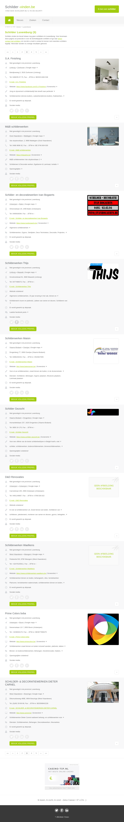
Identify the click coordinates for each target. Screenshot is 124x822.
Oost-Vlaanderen (16, 136)
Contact (45, 20)
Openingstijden (16, 169)
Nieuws (20, 20)
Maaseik (20, 272)
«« (8, 52)
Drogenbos (27, 418)
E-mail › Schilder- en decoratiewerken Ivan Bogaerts (29, 218)
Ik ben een (107, 9)
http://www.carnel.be (23, 713)
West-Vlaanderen (16, 554)
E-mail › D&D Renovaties (19, 500)
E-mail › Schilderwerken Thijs (20, 286)
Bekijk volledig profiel (23, 117)
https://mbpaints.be (23, 155)
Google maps (32, 68)
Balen (21, 204)
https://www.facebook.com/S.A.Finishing (31, 87)
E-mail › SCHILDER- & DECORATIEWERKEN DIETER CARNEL (33, 708)
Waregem (27, 554)
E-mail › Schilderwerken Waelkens (22, 569)
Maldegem (28, 136)
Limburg (12, 68)
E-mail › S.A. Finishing (18, 82)
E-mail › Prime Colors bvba (19, 637)
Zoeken (32, 20)
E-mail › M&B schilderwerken (20, 150)
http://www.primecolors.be (25, 641)
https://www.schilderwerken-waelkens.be (31, 573)
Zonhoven (21, 68)
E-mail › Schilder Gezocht (19, 432)
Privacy (66, 817)
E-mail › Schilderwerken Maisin (21, 362)
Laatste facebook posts (19, 312)
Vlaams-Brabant (15, 347)
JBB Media (59, 817)
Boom (21, 622)
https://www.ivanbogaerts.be (26, 223)
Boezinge (27, 694)
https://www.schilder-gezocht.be (28, 437)
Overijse (26, 347)
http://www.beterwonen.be (25, 366)
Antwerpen (13, 204)
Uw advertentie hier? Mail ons (62, 788)
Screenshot (52, 87)
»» (46, 52)
